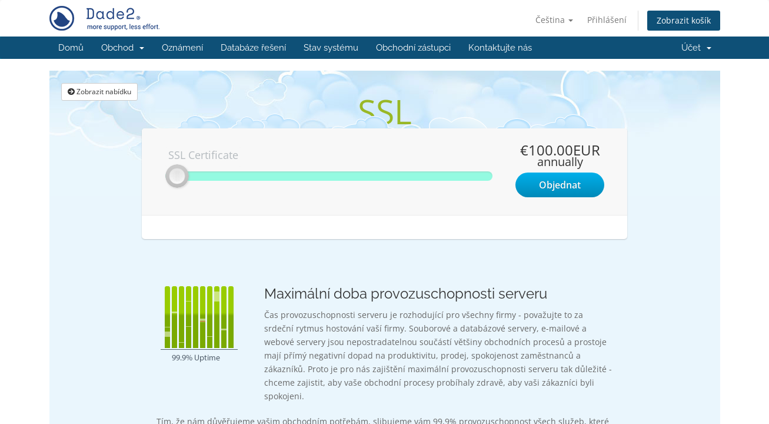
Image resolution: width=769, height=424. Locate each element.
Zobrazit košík (684, 20)
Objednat (560, 184)
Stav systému (331, 47)
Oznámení (182, 47)
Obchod (122, 47)
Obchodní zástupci (413, 47)
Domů (71, 47)
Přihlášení (607, 19)
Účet (696, 47)
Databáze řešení (253, 47)
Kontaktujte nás (500, 47)
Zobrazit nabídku (99, 92)
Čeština (554, 19)
